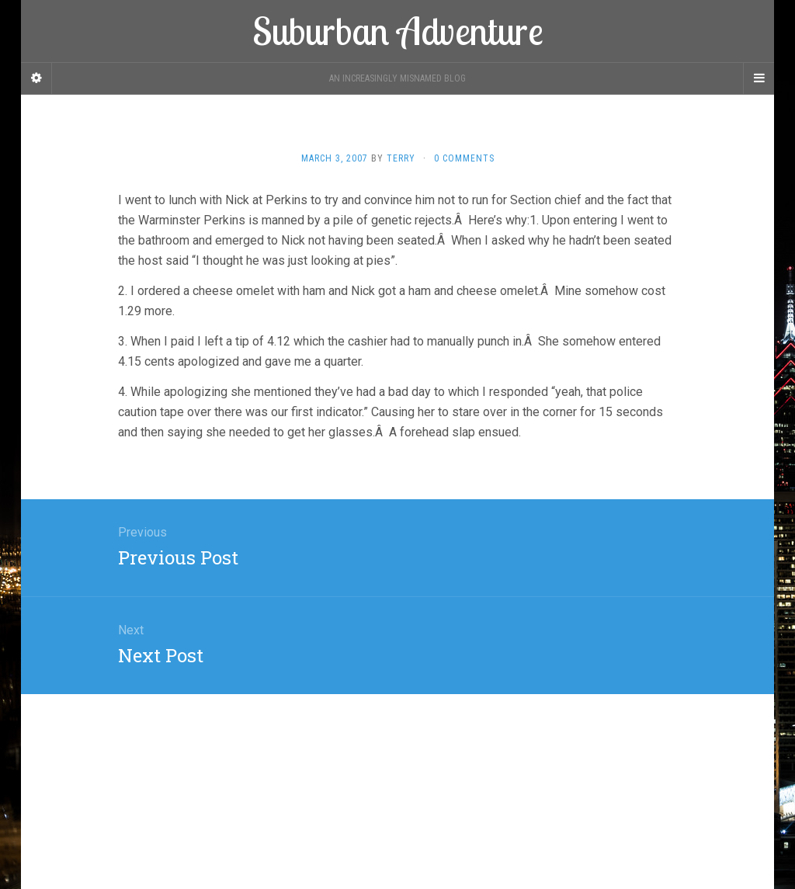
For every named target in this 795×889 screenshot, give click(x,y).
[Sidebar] (36, 78)
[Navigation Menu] (758, 78)
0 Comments (464, 158)
